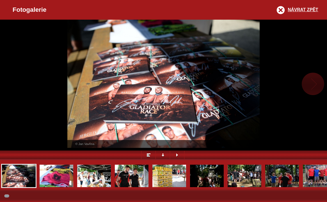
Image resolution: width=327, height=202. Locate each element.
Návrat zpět (303, 9)
